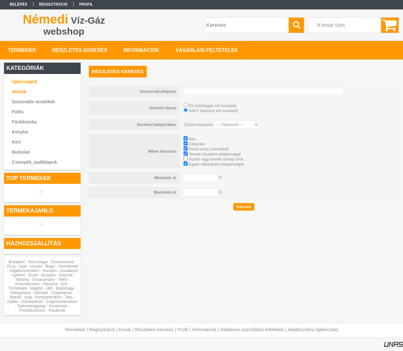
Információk (204, 329)
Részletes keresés (154, 329)
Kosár (125, 329)
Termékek (75, 329)
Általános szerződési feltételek (252, 329)
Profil (183, 329)
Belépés (18, 4)
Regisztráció (102, 329)
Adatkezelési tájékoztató (312, 329)
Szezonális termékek (33, 101)
